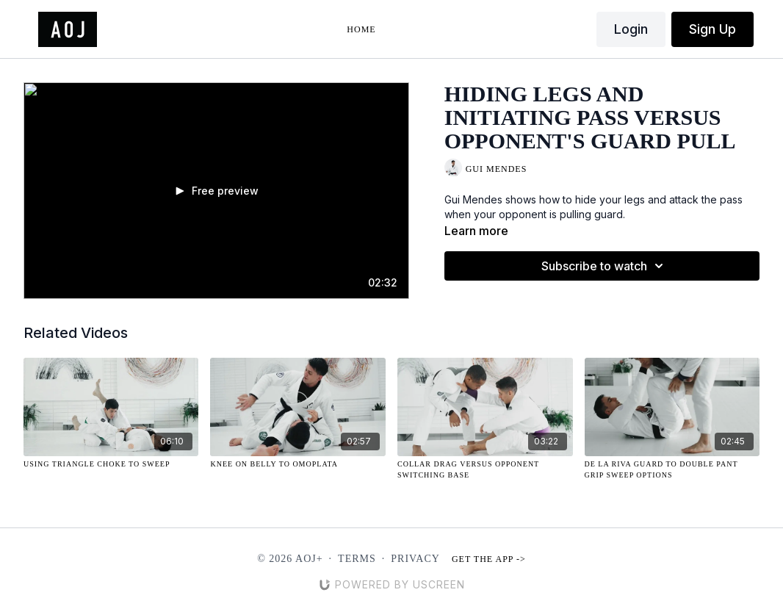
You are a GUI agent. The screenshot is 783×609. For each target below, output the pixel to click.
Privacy (415, 558)
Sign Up (712, 29)
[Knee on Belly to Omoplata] (298, 463)
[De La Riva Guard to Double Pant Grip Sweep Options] (672, 469)
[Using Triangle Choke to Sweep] (111, 463)
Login (631, 29)
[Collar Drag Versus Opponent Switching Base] (485, 469)
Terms (357, 558)
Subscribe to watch (604, 266)
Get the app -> (489, 559)
